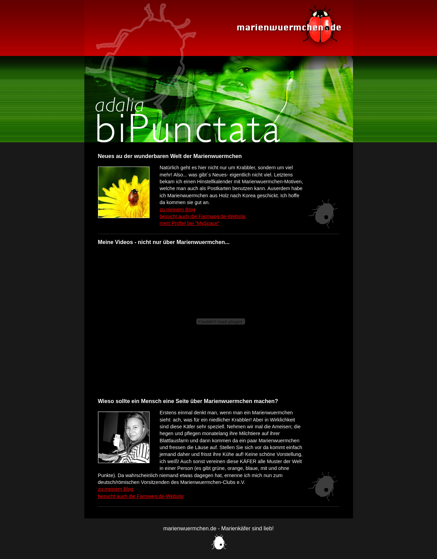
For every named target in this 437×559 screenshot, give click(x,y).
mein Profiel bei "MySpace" (190, 223)
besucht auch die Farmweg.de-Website (203, 216)
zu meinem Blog (177, 209)
